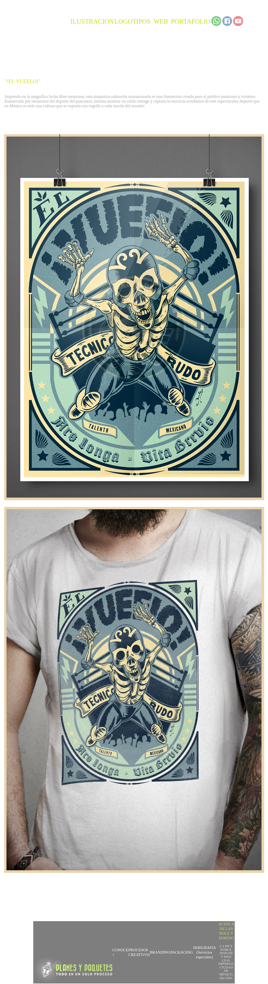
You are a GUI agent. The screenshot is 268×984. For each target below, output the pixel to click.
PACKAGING (181, 952)
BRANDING (160, 952)
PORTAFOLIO (191, 21)
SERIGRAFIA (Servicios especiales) (204, 952)
